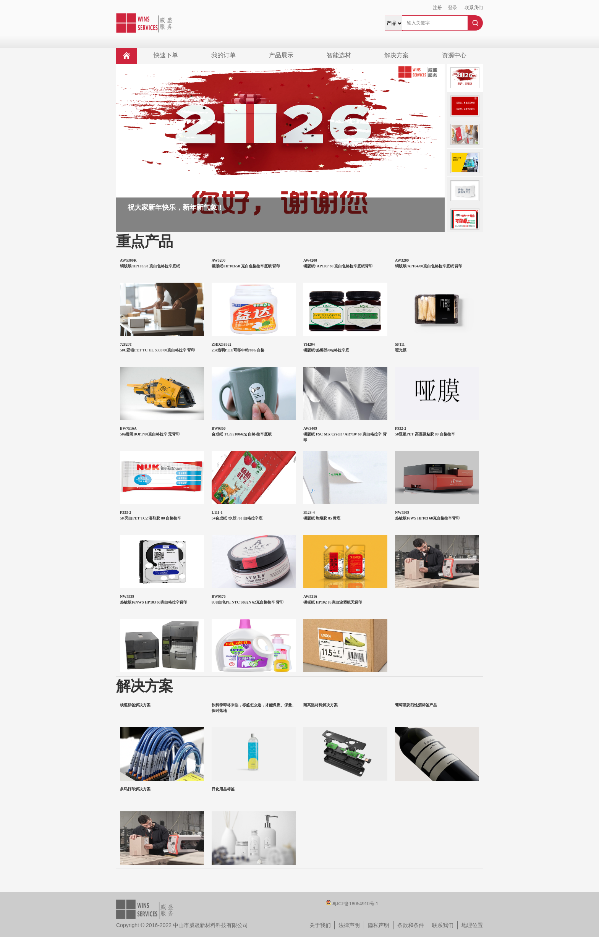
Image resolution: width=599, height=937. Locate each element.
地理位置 (472, 925)
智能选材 (339, 55)
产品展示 (281, 55)
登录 (452, 7)
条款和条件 (410, 925)
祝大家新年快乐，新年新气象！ (176, 207)
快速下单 (166, 55)
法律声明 (349, 925)
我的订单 (223, 55)
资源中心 (454, 55)
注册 (437, 7)
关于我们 (320, 925)
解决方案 (396, 55)
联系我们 (474, 7)
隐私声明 (378, 925)
